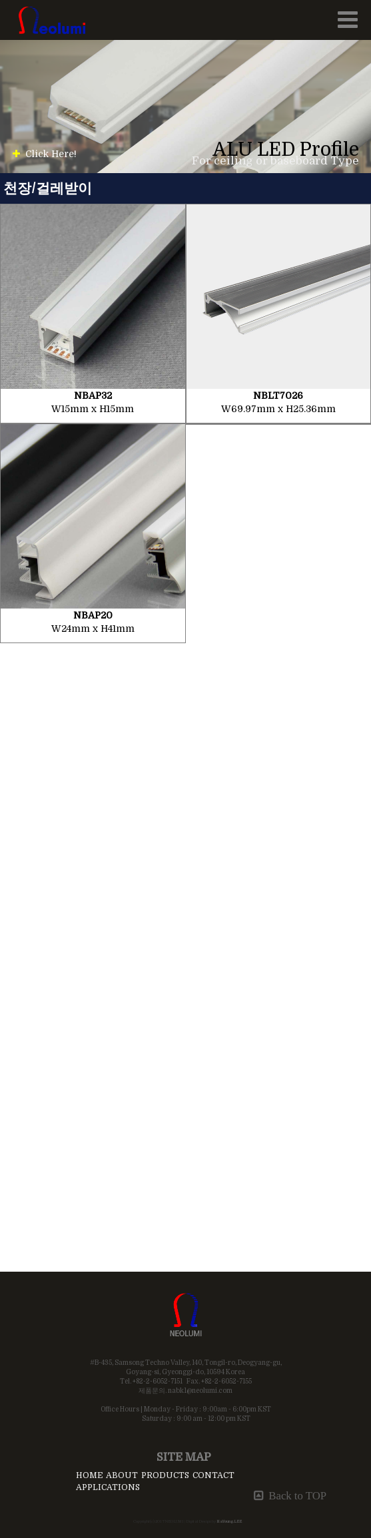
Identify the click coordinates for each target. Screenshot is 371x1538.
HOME (89, 1475)
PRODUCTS (165, 1475)
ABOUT (122, 1475)
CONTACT (213, 1475)
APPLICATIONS (108, 1487)
